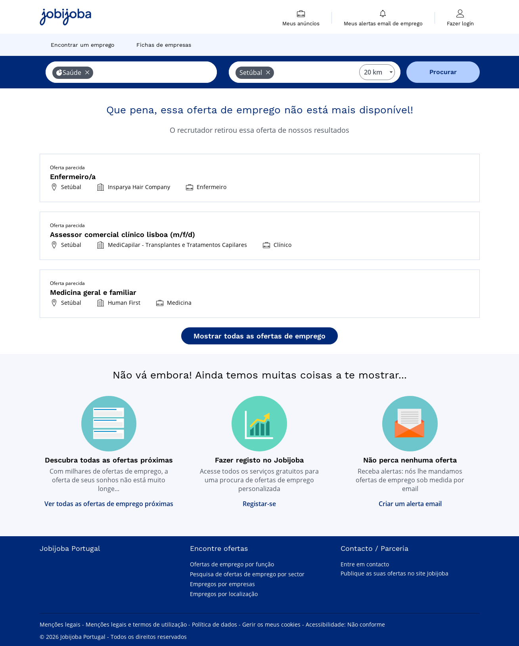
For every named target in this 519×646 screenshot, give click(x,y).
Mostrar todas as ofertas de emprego (259, 336)
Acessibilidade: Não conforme (345, 624)
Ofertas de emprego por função (232, 564)
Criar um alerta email (410, 503)
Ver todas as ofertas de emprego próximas (108, 503)
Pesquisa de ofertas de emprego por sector (247, 574)
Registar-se (259, 503)
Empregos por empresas (222, 584)
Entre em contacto (365, 564)
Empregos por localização (224, 594)
